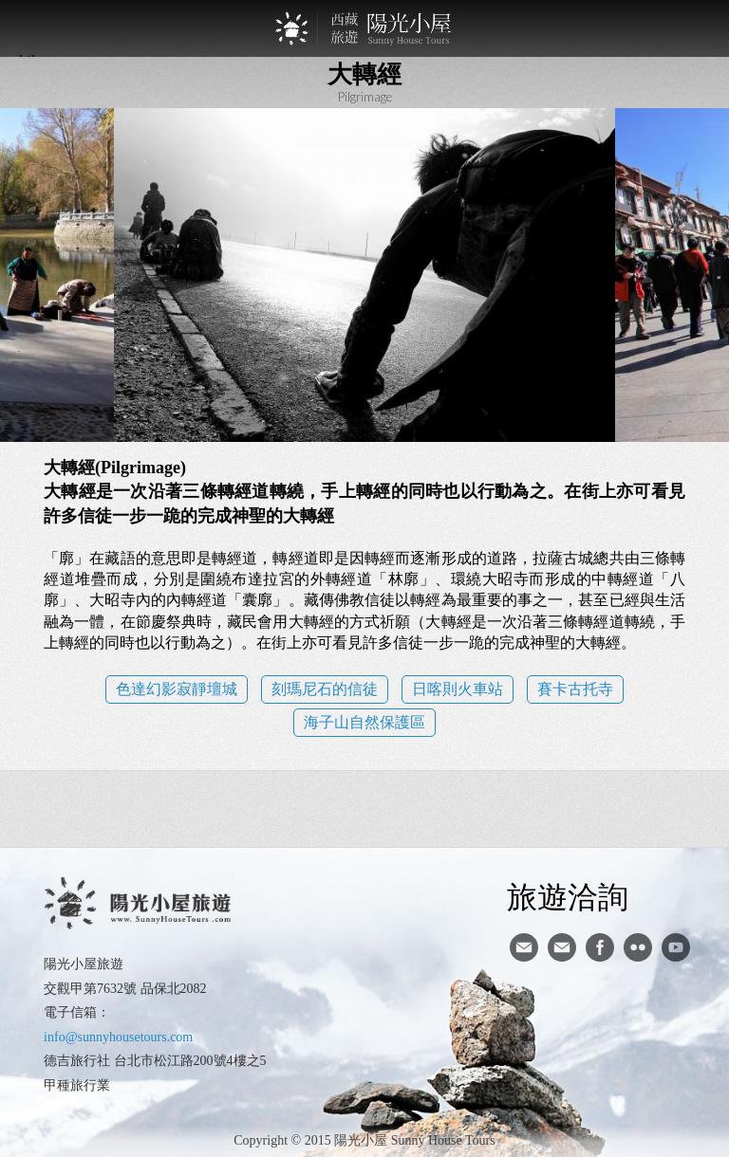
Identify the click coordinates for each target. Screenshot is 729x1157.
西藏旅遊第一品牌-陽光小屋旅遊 (364, 28)
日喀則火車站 (457, 689)
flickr (638, 947)
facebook (600, 947)
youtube (676, 947)
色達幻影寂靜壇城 (176, 689)
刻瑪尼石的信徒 (324, 689)
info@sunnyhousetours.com (118, 1037)
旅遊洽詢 (567, 896)
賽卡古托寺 (575, 689)
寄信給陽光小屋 (524, 947)
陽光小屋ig (562, 947)
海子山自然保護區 (364, 722)
